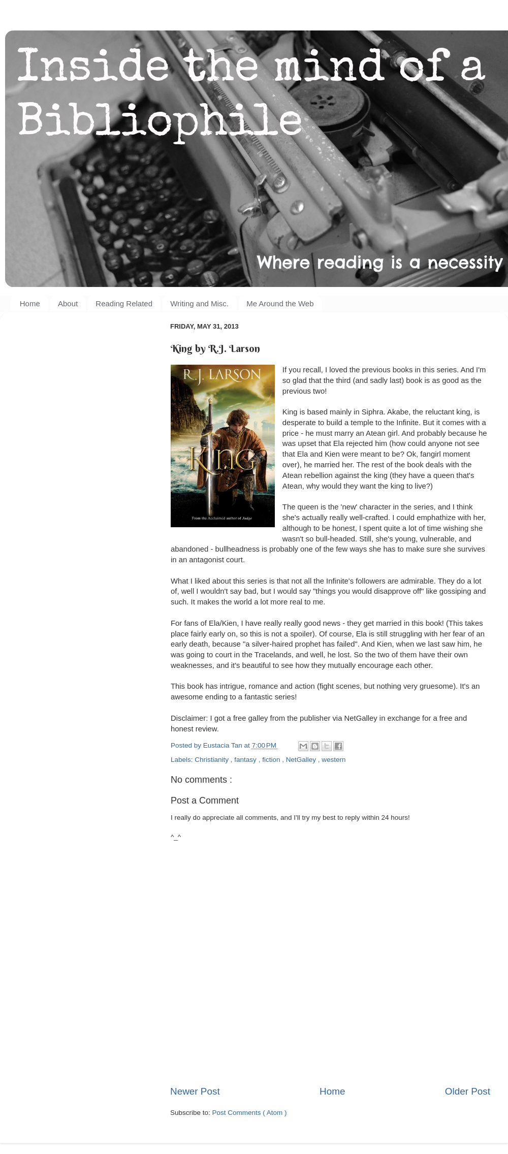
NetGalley (302, 759)
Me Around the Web (279, 303)
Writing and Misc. (199, 303)
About (68, 303)
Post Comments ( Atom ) (249, 1112)
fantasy (246, 759)
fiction (272, 759)
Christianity (213, 759)
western (333, 759)
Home (30, 303)
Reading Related (124, 303)
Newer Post (195, 1091)
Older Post (467, 1091)
